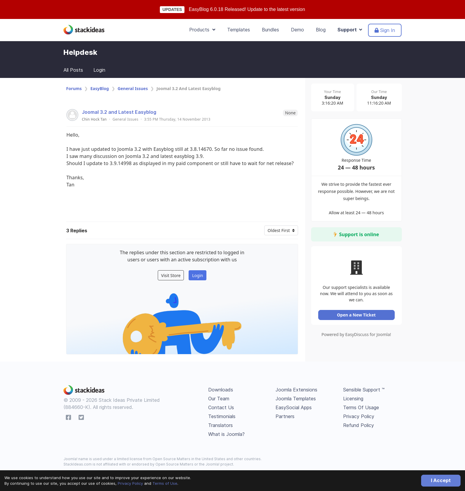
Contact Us (221, 407)
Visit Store (171, 275)
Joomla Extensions (296, 390)
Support (349, 30)
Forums (74, 88)
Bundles (270, 30)
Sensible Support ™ (364, 390)
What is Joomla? (226, 434)
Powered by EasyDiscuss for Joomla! (357, 336)
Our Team (218, 399)
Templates (238, 30)
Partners (285, 416)
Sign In (385, 30)
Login (99, 70)
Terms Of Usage (361, 407)
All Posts (73, 70)
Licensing (353, 399)
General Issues (132, 88)
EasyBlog (99, 88)
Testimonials (221, 416)
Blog (321, 30)
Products (202, 30)
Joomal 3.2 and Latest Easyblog (119, 112)
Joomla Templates (296, 399)
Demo (297, 30)
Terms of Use (164, 483)
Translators (220, 425)
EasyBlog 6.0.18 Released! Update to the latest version (247, 9)
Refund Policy (358, 425)
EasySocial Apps (294, 407)
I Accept (441, 480)
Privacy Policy (130, 483)
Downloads (220, 390)
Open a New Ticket (356, 316)
